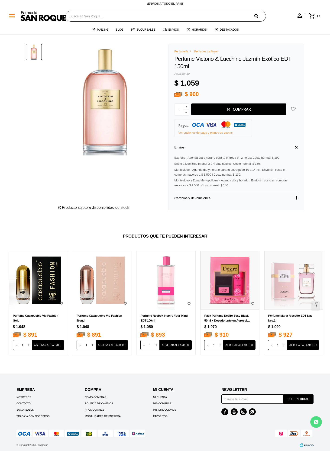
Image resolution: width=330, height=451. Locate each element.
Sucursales (145, 29)
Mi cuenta (160, 397)
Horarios (199, 29)
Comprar (242, 109)
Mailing (102, 29)
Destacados (229, 29)
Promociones (94, 409)
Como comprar (96, 397)
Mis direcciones (164, 409)
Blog (119, 29)
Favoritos (160, 416)
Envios (173, 29)
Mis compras (162, 403)
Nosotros (23, 397)
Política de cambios (99, 403)
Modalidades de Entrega (103, 416)
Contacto (23, 403)
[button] (260, 16)
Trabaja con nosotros (32, 416)
